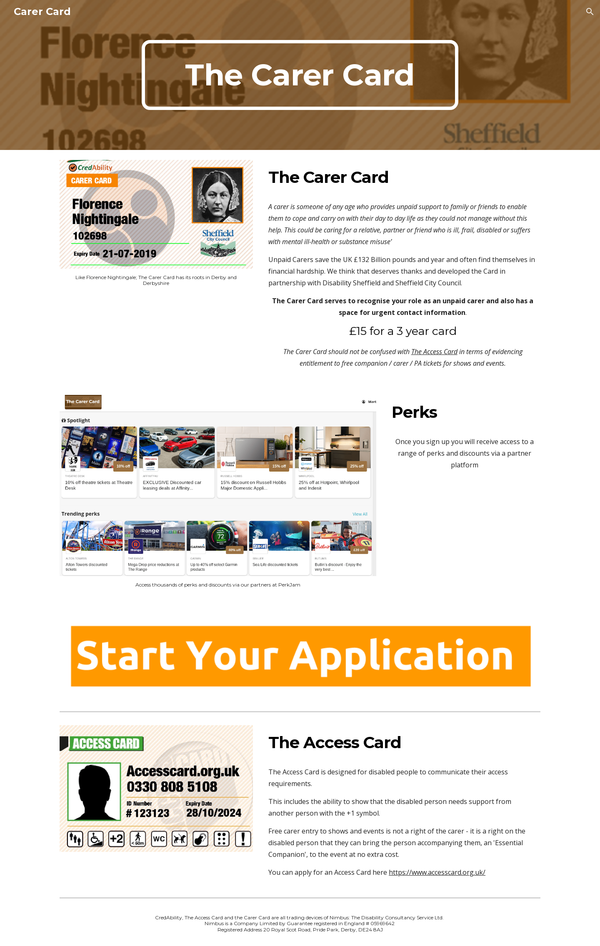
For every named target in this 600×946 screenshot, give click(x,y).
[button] (590, 12)
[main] (300, 75)
